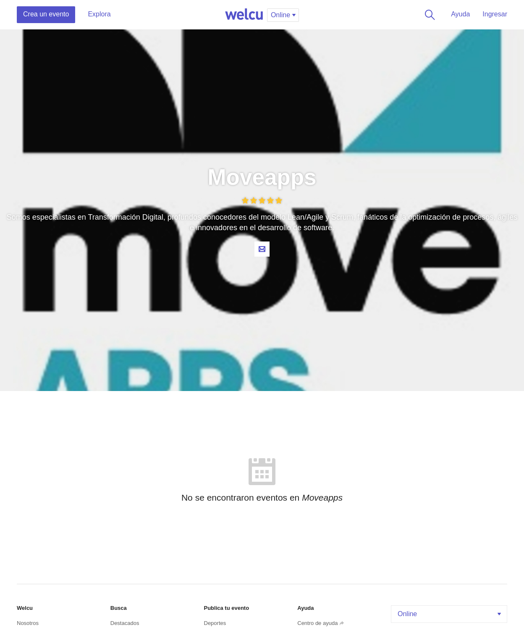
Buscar (428, 15)
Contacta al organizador (262, 249)
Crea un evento (46, 14)
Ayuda (460, 14)
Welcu (244, 14)
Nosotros (28, 623)
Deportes (215, 623)
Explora (99, 14)
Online (450, 613)
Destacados (124, 623)
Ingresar (494, 14)
